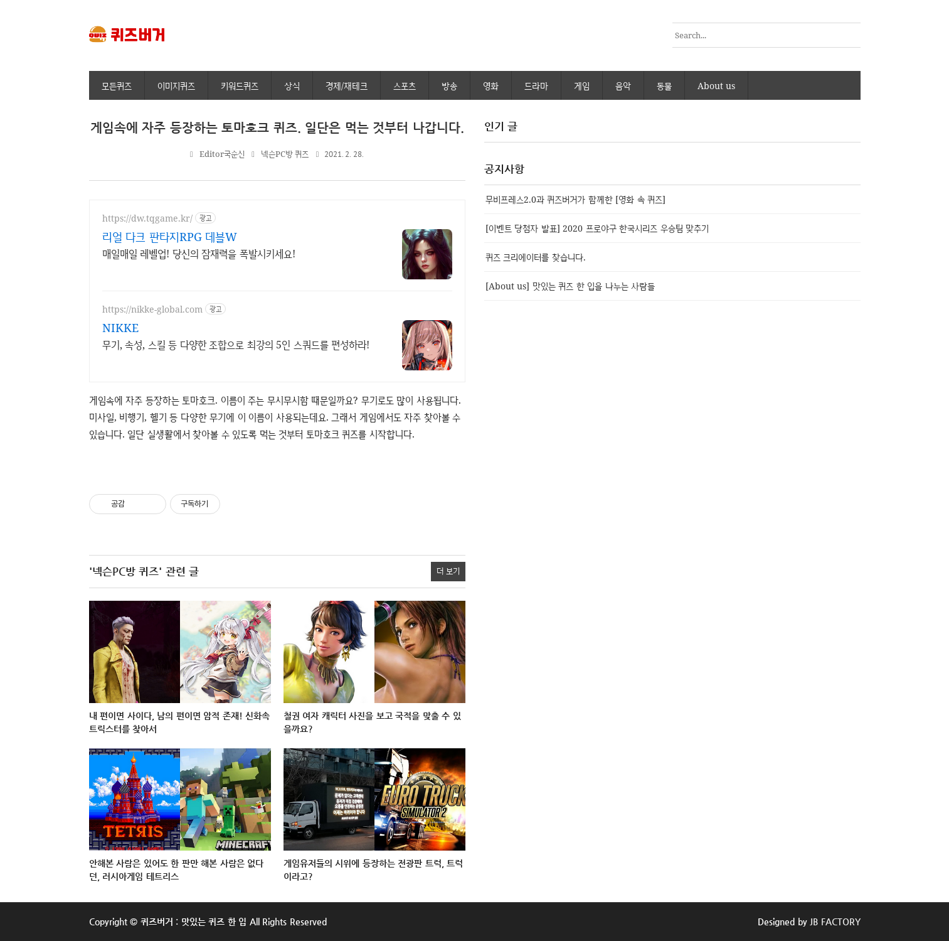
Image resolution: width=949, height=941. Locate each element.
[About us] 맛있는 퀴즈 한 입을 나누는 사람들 (570, 286)
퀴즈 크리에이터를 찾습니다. (535, 257)
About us (716, 86)
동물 (664, 86)
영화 (491, 86)
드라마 (536, 86)
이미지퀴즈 (176, 86)
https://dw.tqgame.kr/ (147, 218)
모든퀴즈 (117, 86)
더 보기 (448, 571)
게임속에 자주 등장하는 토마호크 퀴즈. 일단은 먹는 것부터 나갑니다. (277, 128)
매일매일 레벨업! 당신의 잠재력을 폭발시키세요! (198, 254)
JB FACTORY (835, 922)
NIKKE (120, 327)
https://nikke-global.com (152, 309)
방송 (449, 86)
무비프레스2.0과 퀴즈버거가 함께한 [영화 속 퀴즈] (575, 199)
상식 (292, 86)
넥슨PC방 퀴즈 (285, 154)
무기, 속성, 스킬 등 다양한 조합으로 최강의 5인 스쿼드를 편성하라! (236, 345)
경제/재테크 (347, 86)
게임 (582, 86)
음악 (623, 86)
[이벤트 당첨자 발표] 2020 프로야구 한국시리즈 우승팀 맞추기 (597, 228)
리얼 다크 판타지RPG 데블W (170, 236)
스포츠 (404, 86)
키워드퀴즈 (239, 86)
